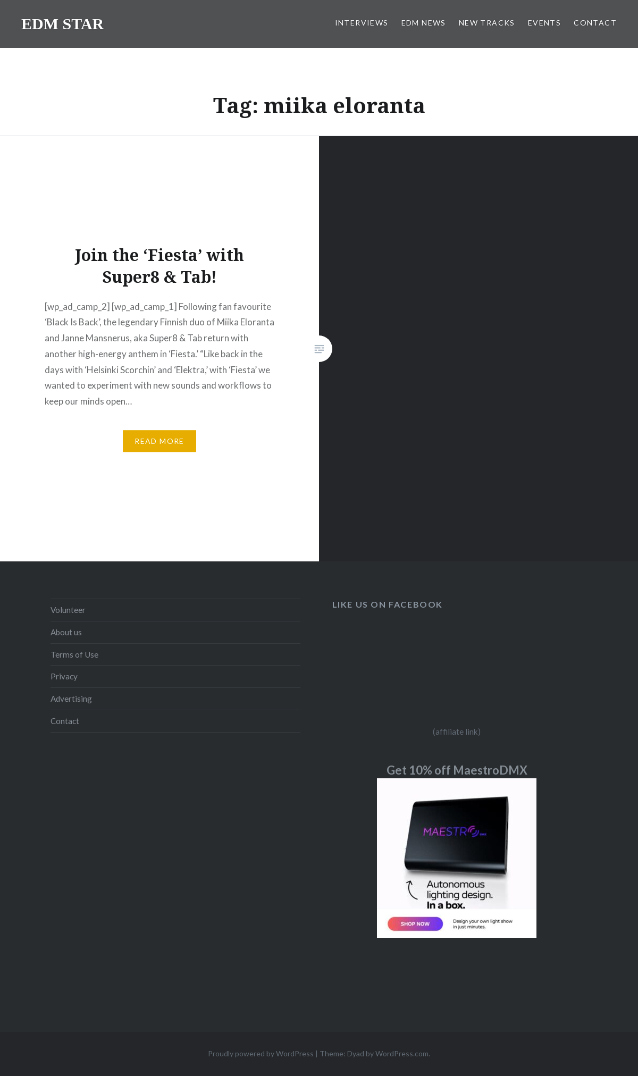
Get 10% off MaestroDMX (457, 770)
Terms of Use (74, 654)
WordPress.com (402, 1053)
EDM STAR (62, 23)
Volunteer (68, 610)
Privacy (64, 676)
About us (66, 632)
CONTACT (595, 22)
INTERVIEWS (362, 22)
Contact (65, 721)
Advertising (71, 698)
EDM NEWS (423, 22)
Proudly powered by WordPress (261, 1053)
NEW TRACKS (487, 22)
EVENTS (544, 22)
